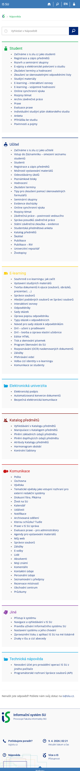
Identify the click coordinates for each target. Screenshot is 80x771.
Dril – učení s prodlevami (29, 328)
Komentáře (21, 567)
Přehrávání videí (24, 357)
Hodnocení (20, 183)
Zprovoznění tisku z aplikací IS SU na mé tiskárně (44, 634)
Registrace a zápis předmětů (31, 58)
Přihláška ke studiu (26, 119)
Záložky (18, 353)
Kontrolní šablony (25, 450)
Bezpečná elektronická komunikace (35, 399)
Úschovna (20, 481)
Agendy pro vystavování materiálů (35, 534)
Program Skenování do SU (30, 344)
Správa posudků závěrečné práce (34, 220)
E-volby (18, 550)
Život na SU (21, 501)
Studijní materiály (25, 78)
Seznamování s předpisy (29, 579)
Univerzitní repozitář (27, 248)
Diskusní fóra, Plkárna (27, 497)
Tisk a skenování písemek (29, 340)
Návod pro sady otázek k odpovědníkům (38, 324)
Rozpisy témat (22, 95)
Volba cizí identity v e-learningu (33, 361)
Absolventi (20, 558)
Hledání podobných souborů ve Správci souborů (44, 299)
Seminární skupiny (25, 199)
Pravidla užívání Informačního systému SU (40, 626)
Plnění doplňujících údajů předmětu (36, 438)
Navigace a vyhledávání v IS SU (33, 622)
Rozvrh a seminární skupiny (31, 62)
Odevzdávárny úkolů (26, 174)
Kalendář (19, 505)
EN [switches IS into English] (66, 4)
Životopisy (20, 252)
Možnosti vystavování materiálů (33, 170)
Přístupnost (54, 758)
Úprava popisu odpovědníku (31, 316)
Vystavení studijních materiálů (32, 283)
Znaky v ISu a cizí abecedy (30, 638)
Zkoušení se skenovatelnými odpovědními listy (42, 74)
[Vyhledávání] (57, 4)
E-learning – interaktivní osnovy (33, 83)
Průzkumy (20, 591)
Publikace (20, 240)
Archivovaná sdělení (26, 518)
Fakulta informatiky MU (35, 719)
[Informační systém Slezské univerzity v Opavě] (5, 4)
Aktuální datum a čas (58, 744)
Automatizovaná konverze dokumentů (37, 395)
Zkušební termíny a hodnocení (33, 70)
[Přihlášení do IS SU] (74, 4)
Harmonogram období (27, 446)
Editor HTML (21, 336)
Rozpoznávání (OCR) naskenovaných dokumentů (43, 349)
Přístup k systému (25, 618)
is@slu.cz (68, 696)
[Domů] (49, 4)
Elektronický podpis (26, 391)
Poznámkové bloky (25, 179)
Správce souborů (24, 295)
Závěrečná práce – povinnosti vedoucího (39, 215)
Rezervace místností (26, 583)
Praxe (17, 103)
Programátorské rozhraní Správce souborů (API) (43, 673)
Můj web (19, 538)
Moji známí (21, 563)
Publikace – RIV (23, 244)
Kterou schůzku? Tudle (28, 522)
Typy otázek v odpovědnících (31, 320)
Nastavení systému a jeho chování (35, 630)
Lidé (16, 554)
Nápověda (15, 16)
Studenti (19, 162)
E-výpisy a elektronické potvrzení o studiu (39, 66)
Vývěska (19, 485)
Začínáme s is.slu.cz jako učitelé (33, 150)
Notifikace (20, 513)
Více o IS (53, 755)
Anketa (18, 115)
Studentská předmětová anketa (33, 228)
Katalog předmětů (25, 232)
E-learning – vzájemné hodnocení (34, 87)
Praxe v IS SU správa (26, 526)
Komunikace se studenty (29, 365)
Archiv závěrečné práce (28, 99)
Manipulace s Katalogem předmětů (36, 430)
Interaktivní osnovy (25, 303)
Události (19, 509)
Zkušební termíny (25, 187)
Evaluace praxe (23, 107)
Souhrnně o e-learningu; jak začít (34, 279)
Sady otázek (21, 311)
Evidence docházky (25, 203)
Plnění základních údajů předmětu (35, 434)
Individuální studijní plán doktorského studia (42, 111)
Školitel (18, 236)
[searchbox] (39, 31)
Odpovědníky (22, 307)
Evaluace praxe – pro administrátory (36, 530)
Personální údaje (24, 575)
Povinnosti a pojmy (25, 124)
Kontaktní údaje (24, 571)
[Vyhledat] (73, 31)
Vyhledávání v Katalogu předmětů (35, 426)
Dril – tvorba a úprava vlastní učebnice (38, 332)
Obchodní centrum (26, 587)
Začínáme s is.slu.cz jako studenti (34, 54)
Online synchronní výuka (29, 91)
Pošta (17, 477)
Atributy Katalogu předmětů (31, 442)
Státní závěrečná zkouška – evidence (36, 224)
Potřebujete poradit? (20, 740)
